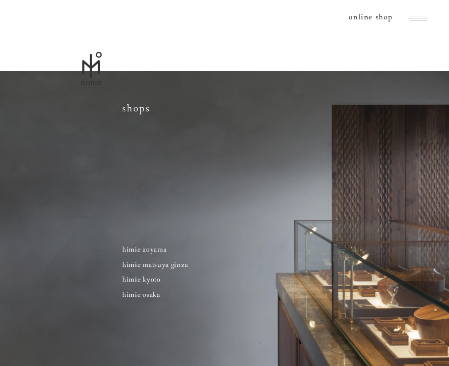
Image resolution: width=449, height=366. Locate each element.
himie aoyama (144, 250)
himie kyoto (141, 279)
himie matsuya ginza (155, 265)
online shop (371, 17)
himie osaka (141, 295)
